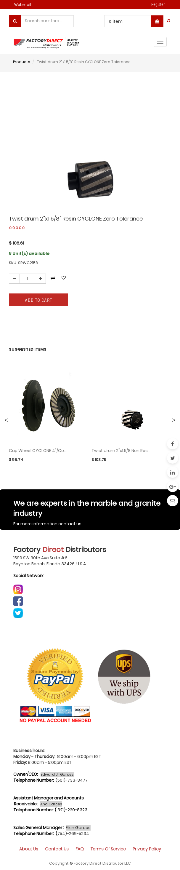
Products (21, 61)
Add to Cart (38, 300)
